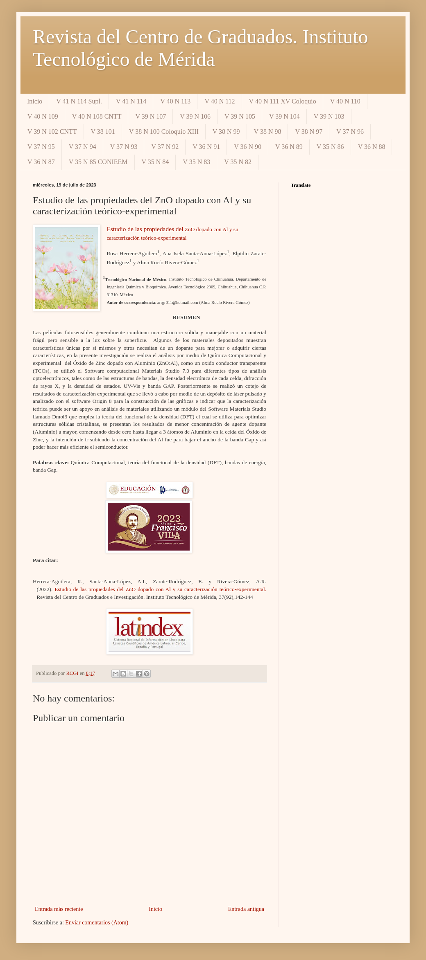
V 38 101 (103, 131)
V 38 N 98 (267, 131)
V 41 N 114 (131, 101)
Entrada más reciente (59, 909)
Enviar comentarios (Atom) (96, 923)
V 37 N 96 (350, 131)
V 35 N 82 (238, 161)
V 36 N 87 (41, 161)
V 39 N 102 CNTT (52, 131)
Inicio (34, 101)
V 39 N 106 (195, 116)
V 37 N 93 (124, 146)
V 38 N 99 (226, 131)
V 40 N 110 (345, 101)
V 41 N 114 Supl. (79, 101)
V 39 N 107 (150, 116)
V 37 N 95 (41, 146)
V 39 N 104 (284, 116)
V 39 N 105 (239, 116)
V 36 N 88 (371, 146)
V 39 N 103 (329, 116)
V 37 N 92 (165, 146)
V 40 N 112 (219, 101)
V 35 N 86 (330, 146)
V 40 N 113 (175, 101)
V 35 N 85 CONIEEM (98, 161)
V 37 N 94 (82, 146)
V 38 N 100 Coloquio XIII (164, 131)
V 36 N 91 (206, 146)
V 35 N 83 (196, 161)
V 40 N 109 (42, 116)
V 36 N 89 (289, 146)
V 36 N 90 (247, 146)
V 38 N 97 (308, 131)
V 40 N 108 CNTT (97, 116)
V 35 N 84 (155, 161)
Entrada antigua (246, 909)
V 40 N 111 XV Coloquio (282, 101)
